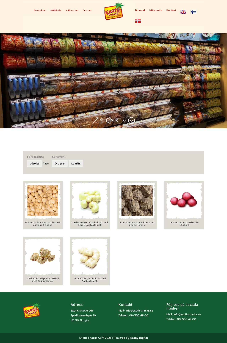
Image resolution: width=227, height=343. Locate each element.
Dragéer (60, 164)
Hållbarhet (72, 10)
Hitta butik (155, 10)
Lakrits (75, 164)
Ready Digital (139, 338)
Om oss (87, 10)
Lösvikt (34, 164)
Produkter (40, 10)
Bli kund (140, 10)
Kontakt (171, 10)
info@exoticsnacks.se (139, 311)
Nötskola (55, 10)
